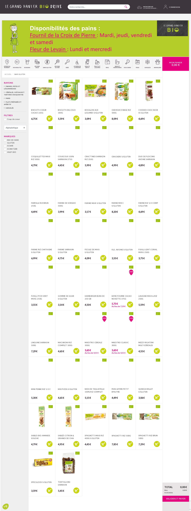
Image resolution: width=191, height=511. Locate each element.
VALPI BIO (11, 152)
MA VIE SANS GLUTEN (13, 141)
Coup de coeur (13, 119)
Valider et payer (176, 498)
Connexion (172, 7)
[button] (5, 506)
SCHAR (10, 146)
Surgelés (10, 108)
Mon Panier (175, 64)
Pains (8, 98)
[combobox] (99, 6)
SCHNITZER (12, 149)
